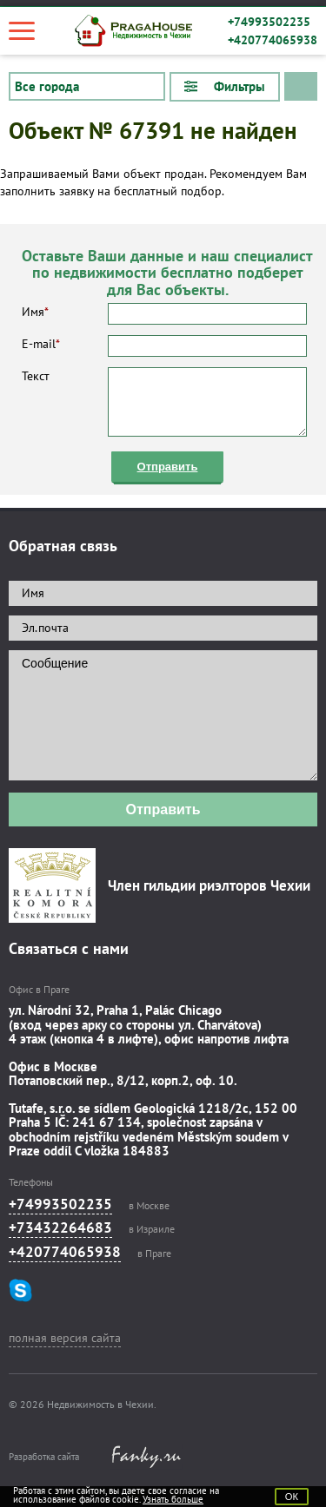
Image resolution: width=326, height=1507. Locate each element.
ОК (291, 1496)
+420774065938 (272, 40)
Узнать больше (173, 1499)
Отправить (167, 466)
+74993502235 (269, 22)
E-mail (164, 346)
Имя (164, 314)
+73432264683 (60, 1227)
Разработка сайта (44, 1457)
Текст (164, 402)
